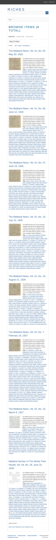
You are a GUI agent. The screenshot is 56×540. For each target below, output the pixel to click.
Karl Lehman (19, 193)
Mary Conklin (14, 146)
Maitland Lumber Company (29, 90)
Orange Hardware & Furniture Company (19, 387)
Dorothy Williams (42, 244)
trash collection (28, 97)
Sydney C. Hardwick (25, 264)
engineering (12, 78)
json (23, 527)
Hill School (21, 191)
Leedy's (42, 439)
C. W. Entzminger (18, 301)
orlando (20, 147)
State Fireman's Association (19, 450)
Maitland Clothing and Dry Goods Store (19, 380)
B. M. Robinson (35, 354)
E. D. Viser (33, 186)
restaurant (34, 93)
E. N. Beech (18, 76)
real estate (32, 147)
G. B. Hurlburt (36, 492)
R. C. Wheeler (40, 509)
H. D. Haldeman (13, 368)
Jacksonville (28, 497)
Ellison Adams (37, 362)
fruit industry (14, 366)
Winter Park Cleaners (30, 399)
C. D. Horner (31, 72)
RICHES (16, 10)
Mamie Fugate (36, 198)
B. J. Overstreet (31, 296)
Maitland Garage (13, 142)
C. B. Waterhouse (41, 486)
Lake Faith (40, 85)
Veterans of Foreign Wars (26, 266)
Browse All (12, 36)
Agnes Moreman (36, 235)
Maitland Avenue (18, 196)
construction (24, 303)
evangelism (12, 364)
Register (52, 2)
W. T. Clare (37, 324)
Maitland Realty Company (21, 92)
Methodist (20, 146)
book (41, 128)
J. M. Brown (43, 250)
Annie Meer (40, 352)
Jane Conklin (42, 137)
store (22, 322)
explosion (34, 305)
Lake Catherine (18, 500)
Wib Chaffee (21, 153)
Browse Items (22, 535)
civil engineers (12, 490)
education (17, 133)
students (35, 203)
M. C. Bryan (24, 378)
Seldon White (16, 264)
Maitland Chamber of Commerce (22, 502)
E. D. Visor (36, 361)
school (42, 147)
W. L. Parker (16, 268)
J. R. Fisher (24, 439)
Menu (10, 19)
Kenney (17, 499)
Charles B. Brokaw (18, 132)
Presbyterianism (40, 388)
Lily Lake (29, 139)
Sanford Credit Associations (25, 512)
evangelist (17, 364)
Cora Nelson (23, 434)
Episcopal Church (19, 188)
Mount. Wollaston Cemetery (21, 261)
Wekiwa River (22, 98)
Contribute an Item (13, 537)
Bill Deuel (30, 71)
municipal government (29, 146)
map (29, 259)
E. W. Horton (17, 305)
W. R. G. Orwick (30, 397)
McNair (41, 259)
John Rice (15, 375)
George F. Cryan (20, 249)
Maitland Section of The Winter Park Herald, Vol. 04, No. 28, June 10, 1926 (27, 465)
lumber (15, 88)
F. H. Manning (26, 78)
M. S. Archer (40, 254)
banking (37, 128)
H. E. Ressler (27, 368)
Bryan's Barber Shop (35, 355)
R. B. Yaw (25, 320)
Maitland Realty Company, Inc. (22, 505)
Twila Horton (43, 205)
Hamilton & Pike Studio (38, 368)
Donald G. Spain (33, 74)
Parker (10, 509)
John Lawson (16, 85)
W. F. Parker (31, 151)
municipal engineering (34, 92)
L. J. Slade (11, 312)
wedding (13, 209)
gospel (37, 366)
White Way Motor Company (34, 98)
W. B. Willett (16, 397)
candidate (11, 359)
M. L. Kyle (20, 88)
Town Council (20, 97)
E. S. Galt (22, 492)
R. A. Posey (19, 320)
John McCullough (40, 191)
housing (38, 79)
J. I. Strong (23, 310)
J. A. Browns (40, 495)
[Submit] (47, 12)
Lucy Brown (28, 254)
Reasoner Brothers (19, 511)
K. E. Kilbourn (19, 139)
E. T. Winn (30, 76)
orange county (26, 507)
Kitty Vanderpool (36, 375)
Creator (20, 45)
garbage (44, 78)
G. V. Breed (15, 135)
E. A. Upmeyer (42, 74)
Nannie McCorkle (42, 385)
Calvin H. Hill (25, 242)
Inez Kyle (15, 308)
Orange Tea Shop (34, 387)
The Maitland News (14, 205)
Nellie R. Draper (13, 147)
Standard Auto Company (39, 512)
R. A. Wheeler (20, 93)
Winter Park (21, 100)
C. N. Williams (27, 488)
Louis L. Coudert (32, 195)
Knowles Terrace (24, 499)
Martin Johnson (37, 144)
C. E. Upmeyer (20, 488)
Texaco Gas (37, 95)
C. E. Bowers (31, 184)
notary (14, 93)
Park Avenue (43, 507)
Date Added (26, 45)
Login (45, 2)
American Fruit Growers (29, 237)
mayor (16, 444)
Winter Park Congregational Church (24, 154)
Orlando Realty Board (35, 444)
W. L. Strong (30, 324)
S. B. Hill (37, 147)
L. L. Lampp (44, 375)
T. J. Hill (29, 322)
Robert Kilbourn (41, 93)
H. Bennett (39, 493)
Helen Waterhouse (13, 369)
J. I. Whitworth (22, 373)
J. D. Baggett (29, 371)
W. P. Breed (38, 207)
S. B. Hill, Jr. (20, 392)
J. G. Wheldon (36, 308)
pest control (23, 446)
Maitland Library (17, 90)
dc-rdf (13, 527)
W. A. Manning (36, 97)
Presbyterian (25, 147)
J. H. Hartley (16, 310)
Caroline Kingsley (18, 359)
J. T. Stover (38, 373)
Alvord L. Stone (30, 181)
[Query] (28, 12)
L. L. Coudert (41, 499)
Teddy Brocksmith (29, 95)
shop (18, 322)
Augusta (25, 238)
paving (20, 509)
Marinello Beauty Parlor (34, 383)
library (45, 85)
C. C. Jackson (31, 240)
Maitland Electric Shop (34, 88)
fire (31, 78)
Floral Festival (24, 364)
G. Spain (42, 492)
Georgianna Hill (31, 366)
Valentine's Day (38, 395)
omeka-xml (27, 527)
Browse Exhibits (32, 535)
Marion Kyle (12, 319)
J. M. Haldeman (30, 373)
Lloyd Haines (12, 86)
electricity (29, 305)
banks (38, 485)
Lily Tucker (15, 195)
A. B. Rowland (35, 126)
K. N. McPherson (32, 85)
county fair (22, 361)
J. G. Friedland (28, 81)
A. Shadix (36, 350)
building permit (17, 299)
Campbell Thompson (35, 242)
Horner (14, 495)
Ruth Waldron (25, 203)
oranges (33, 507)
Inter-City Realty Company (23, 495)
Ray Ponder (28, 93)
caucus (26, 359)
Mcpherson (33, 505)
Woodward (18, 518)
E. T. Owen (28, 245)
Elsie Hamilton (41, 245)
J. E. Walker (28, 308)
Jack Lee (29, 83)
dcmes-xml (18, 527)
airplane (43, 235)
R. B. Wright (15, 390)
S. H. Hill (15, 512)
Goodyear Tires (13, 79)
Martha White (34, 259)
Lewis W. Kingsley (22, 376)
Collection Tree (12, 535)
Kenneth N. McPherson (41, 310)
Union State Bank (26, 514)
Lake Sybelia (32, 193)
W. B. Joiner (34, 514)
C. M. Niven (32, 357)
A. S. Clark (28, 235)
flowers (34, 364)
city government (15, 434)
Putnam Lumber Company (29, 509)
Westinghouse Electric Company (22, 516)
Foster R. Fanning (41, 364)
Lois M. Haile (29, 86)
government (20, 79)
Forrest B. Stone (37, 78)
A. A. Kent (28, 126)
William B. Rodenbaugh (18, 399)
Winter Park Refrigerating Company (29, 401)
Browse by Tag (20, 36)
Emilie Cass (12, 247)
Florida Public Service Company (32, 188)
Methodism (17, 385)
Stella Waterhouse (19, 95)
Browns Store (32, 486)
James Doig (35, 83)
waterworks (16, 98)
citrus (18, 244)
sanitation (11, 95)
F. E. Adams (16, 436)
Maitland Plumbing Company (21, 317)
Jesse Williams (19, 252)
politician (22, 388)
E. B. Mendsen (21, 245)
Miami (38, 505)
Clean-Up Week (17, 303)
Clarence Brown (21, 490)
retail (41, 320)
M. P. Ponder (33, 313)
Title (16, 45)
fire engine (41, 247)
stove (25, 322)
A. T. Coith (28, 294)
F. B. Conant (18, 78)
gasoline (18, 306)
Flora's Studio (12, 249)
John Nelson (24, 85)
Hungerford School (13, 371)
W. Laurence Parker (29, 207)
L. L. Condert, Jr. (33, 499)
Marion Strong (19, 319)
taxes (35, 394)
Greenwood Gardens (29, 79)
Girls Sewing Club (23, 135)
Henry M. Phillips (13, 191)
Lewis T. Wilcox (13, 376)
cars (33, 488)
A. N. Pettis (29, 69)
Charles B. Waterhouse (15, 74)
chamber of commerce (40, 72)
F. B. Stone (29, 492)
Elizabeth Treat (24, 133)
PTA (10, 390)
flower (30, 364)
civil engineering (42, 488)
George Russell (22, 366)
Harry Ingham (42, 189)
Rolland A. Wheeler (30, 511)
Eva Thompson (19, 247)
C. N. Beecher (17, 242)
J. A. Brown (21, 81)
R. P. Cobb (31, 202)
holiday (37, 369)
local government (20, 86)
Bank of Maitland (30, 128)
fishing (36, 133)
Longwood (35, 86)
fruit (10, 366)
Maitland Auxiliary (28, 140)
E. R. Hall (24, 76)
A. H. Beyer (29, 427)
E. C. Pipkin (12, 76)
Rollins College (17, 203)
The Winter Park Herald (25, 205)
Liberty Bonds (40, 193)
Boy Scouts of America (21, 240)
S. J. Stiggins (42, 263)
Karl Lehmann (30, 310)
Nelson (15, 507)
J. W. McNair (35, 137)
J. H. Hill (42, 81)
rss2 (32, 527)
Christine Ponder (39, 184)
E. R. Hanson (16, 362)
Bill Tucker (36, 71)
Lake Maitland (26, 500)
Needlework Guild (40, 146)
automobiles (37, 483)
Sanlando (39, 392)
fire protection (31, 436)
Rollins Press (34, 390)
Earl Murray (30, 362)
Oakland (20, 507)
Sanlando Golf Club (14, 394)
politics (26, 388)
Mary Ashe (43, 198)
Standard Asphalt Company (16, 149)
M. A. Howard (16, 378)
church (25, 132)
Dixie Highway (25, 74)
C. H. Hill (31, 299)
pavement (15, 509)
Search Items (29, 36)
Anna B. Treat (35, 69)
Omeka (46, 537)
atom (10, 527)
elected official (37, 76)
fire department (34, 247)
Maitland (25, 88)
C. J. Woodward (38, 299)
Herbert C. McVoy (23, 369)
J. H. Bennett (36, 81)
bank (41, 69)
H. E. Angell (21, 368)
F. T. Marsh (31, 133)
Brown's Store (36, 130)
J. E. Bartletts (16, 497)
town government (29, 395)
